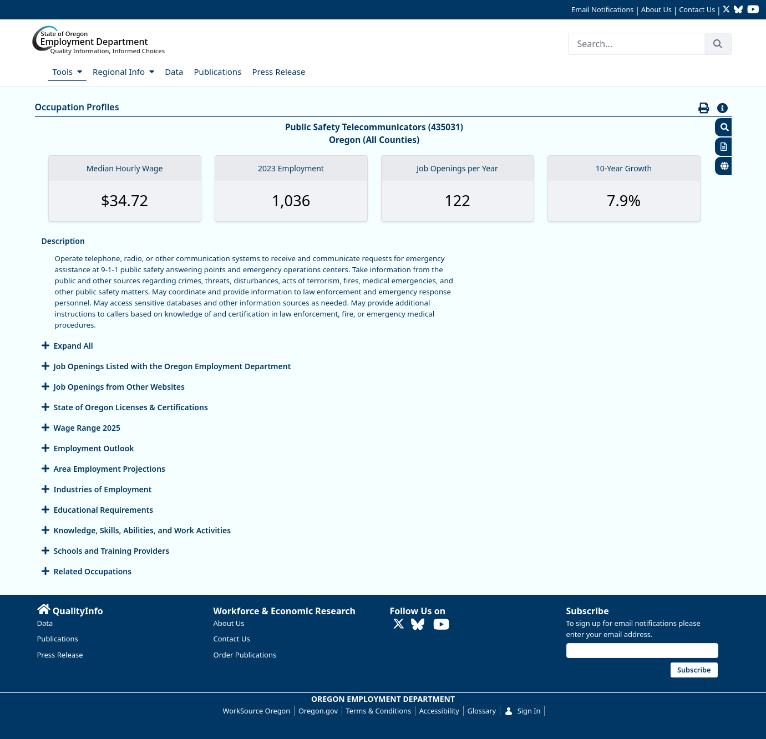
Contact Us (697, 9)
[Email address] (642, 650)
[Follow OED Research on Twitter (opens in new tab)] (727, 10)
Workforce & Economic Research (285, 611)
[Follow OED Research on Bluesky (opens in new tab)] (738, 10)
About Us (656, 9)
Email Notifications (602, 9)
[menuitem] (41, 71)
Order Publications (245, 655)
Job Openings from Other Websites (119, 386)
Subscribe (587, 611)
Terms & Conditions (378, 711)
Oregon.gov (318, 711)
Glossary (481, 711)
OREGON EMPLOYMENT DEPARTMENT (383, 699)
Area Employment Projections (109, 468)
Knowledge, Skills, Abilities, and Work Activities (142, 530)
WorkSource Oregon (257, 711)
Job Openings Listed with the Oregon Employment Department (172, 366)
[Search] (636, 44)
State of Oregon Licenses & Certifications (131, 407)
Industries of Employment (103, 489)
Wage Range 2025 (87, 427)
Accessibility (439, 711)
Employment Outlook (94, 448)
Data (45, 623)
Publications (57, 639)
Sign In (522, 711)
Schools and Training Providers (112, 551)
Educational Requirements (104, 509)
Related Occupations (93, 571)
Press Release (60, 655)
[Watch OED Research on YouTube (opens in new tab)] (753, 10)
